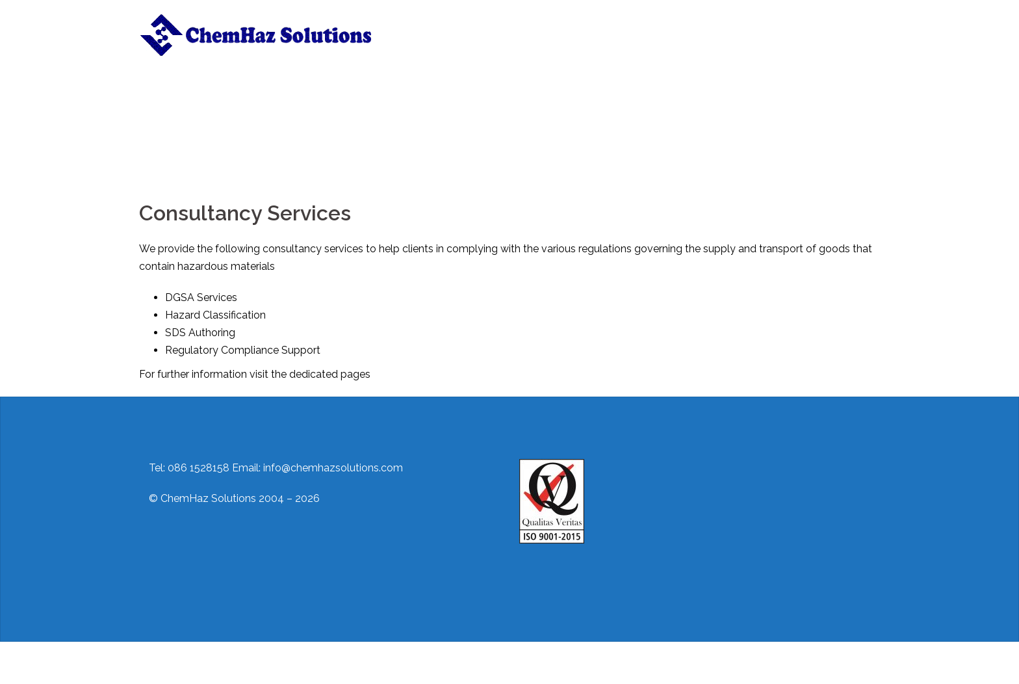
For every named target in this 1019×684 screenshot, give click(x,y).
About (458, 26)
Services (506, 26)
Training (559, 26)
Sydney (356, 663)
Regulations (669, 26)
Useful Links (737, 26)
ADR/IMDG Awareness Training (467, 42)
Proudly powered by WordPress (215, 663)
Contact (610, 26)
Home (415, 26)
